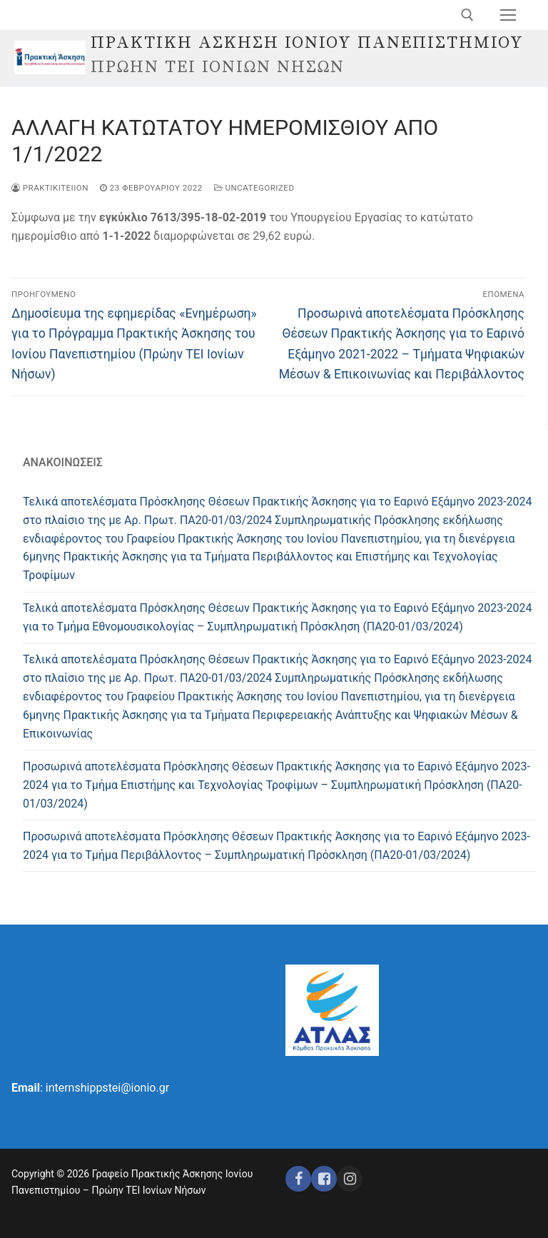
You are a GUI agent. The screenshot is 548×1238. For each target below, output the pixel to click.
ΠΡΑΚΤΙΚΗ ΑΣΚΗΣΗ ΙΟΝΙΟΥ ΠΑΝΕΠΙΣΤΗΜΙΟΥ (307, 43)
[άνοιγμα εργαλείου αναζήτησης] (467, 15)
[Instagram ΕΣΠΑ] (349, 1179)
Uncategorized (254, 188)
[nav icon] (508, 15)
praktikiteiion (49, 188)
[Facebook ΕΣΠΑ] (324, 1179)
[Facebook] (298, 1179)
